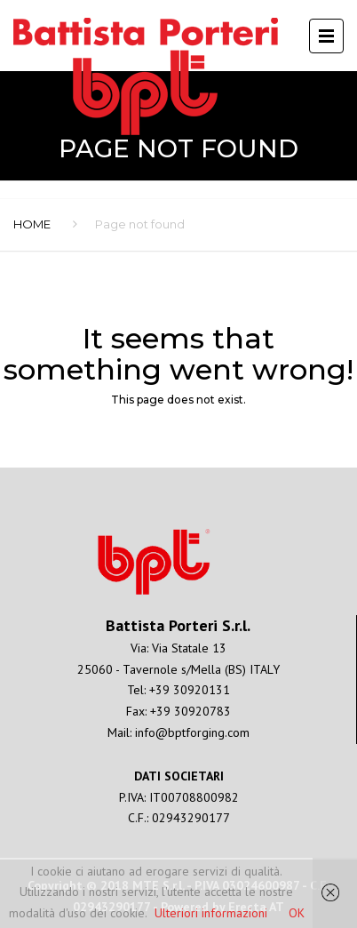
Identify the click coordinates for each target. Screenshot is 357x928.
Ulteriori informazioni (211, 913)
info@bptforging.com (192, 732)
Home (32, 224)
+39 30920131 (189, 690)
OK (297, 913)
